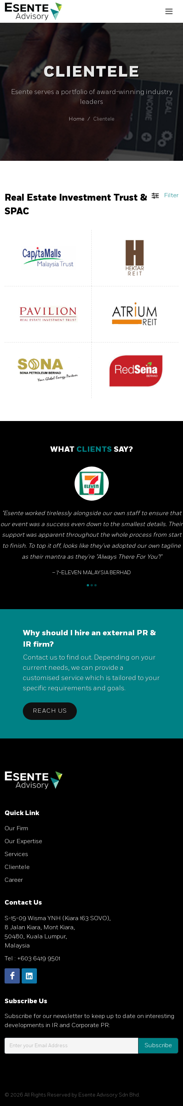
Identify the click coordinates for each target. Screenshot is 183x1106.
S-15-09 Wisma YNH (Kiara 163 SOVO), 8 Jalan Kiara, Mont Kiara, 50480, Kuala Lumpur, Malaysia (58, 932)
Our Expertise (23, 841)
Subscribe (158, 1045)
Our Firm (16, 828)
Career (14, 880)
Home (76, 119)
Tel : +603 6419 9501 (32, 958)
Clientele (17, 867)
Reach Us (50, 711)
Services (16, 854)
